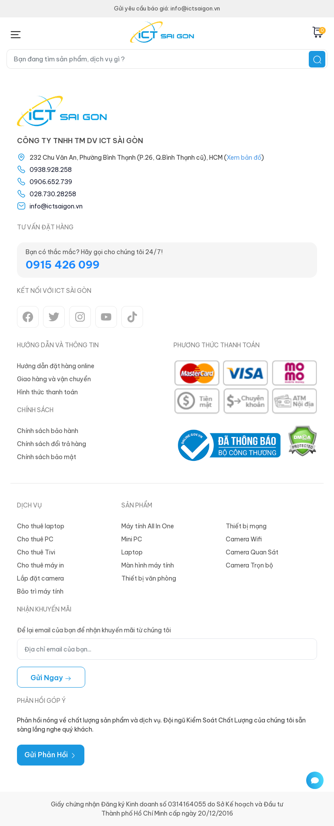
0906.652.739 (51, 182)
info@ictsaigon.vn (56, 206)
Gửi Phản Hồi (50, 754)
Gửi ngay (51, 677)
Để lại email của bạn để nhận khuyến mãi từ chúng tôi (94, 630)
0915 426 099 (63, 264)
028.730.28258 (53, 194)
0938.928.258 (51, 170)
